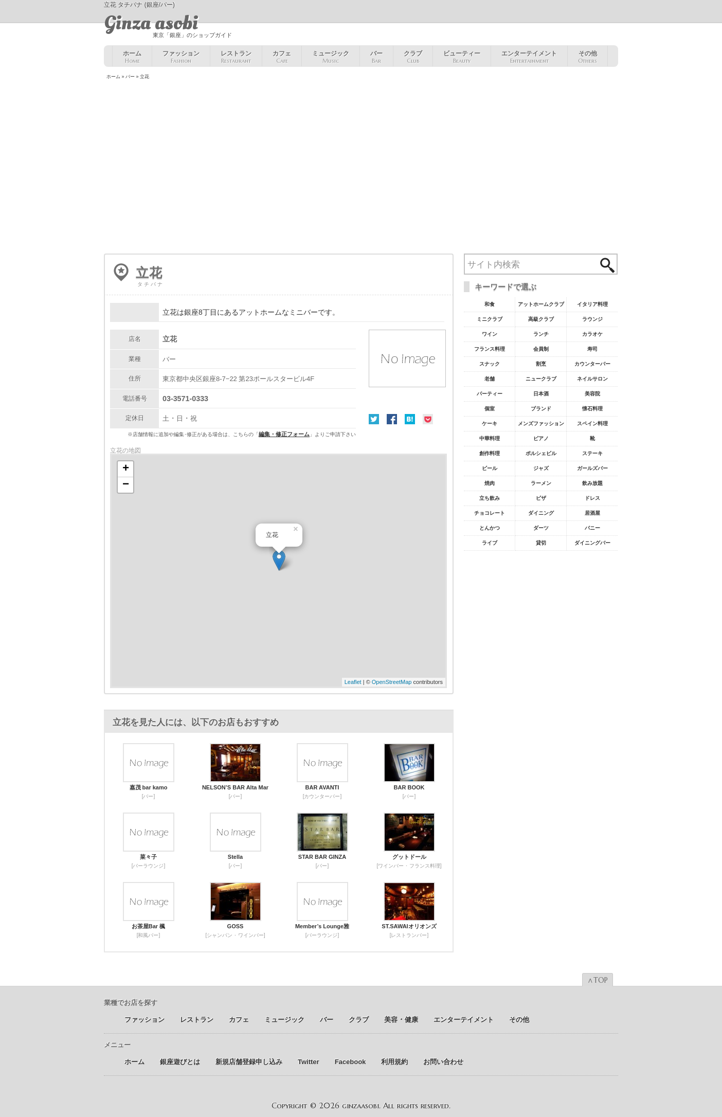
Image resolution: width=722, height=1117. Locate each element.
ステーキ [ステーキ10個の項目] (592, 453)
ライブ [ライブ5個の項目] (489, 543)
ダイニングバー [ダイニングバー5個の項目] (592, 543)
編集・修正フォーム (284, 434)
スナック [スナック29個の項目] (489, 364)
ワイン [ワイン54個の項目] (489, 334)
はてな (410, 419)
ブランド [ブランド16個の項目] (541, 408)
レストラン (236, 57)
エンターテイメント (529, 57)
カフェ (282, 57)
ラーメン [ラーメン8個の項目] (541, 483)
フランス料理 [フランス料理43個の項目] (489, 349)
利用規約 (394, 1062)
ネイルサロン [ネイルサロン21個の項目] (592, 379)
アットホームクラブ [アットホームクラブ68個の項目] (541, 304)
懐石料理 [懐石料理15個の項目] (592, 408)
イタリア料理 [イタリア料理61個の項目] (592, 304)
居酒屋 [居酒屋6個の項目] (592, 513)
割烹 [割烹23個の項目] (541, 364)
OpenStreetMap (392, 682)
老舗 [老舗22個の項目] (489, 379)
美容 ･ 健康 (401, 1019)
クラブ (413, 57)
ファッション (181, 57)
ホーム (132, 57)
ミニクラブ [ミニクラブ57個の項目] (489, 319)
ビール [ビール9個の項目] (489, 468)
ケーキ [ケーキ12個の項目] (489, 423)
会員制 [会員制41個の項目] (541, 349)
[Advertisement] (361, 168)
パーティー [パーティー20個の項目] (489, 394)
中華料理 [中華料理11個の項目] (489, 438)
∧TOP (597, 980)
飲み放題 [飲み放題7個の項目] (592, 483)
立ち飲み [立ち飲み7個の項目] (489, 498)
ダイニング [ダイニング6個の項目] (541, 513)
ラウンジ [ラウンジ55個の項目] (592, 319)
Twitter (374, 419)
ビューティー (461, 57)
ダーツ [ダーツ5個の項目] (541, 528)
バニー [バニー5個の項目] (592, 528)
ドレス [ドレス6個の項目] (592, 498)
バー (376, 57)
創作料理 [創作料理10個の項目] (489, 453)
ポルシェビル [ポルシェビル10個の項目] (541, 453)
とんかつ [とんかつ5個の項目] (489, 528)
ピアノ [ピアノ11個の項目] (541, 438)
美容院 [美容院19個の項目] (592, 394)
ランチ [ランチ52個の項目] (541, 334)
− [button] (125, 485)
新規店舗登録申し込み (248, 1062)
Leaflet (353, 682)
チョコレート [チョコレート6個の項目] (489, 513)
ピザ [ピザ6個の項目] (541, 498)
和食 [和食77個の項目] (489, 304)
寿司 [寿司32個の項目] (592, 349)
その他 (587, 57)
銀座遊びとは (180, 1062)
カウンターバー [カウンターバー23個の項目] (592, 364)
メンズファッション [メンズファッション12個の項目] (541, 423)
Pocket (428, 419)
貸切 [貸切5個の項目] (541, 543)
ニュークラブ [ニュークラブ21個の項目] (541, 379)
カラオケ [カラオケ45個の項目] (592, 334)
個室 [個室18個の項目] (489, 408)
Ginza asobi (151, 23)
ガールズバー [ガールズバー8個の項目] (592, 468)
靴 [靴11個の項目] (592, 438)
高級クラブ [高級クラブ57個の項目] (541, 319)
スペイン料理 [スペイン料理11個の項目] (592, 423)
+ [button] (125, 469)
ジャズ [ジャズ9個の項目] (541, 468)
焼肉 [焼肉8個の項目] (489, 483)
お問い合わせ (443, 1062)
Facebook (392, 419)
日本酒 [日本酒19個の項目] (541, 394)
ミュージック (330, 57)
